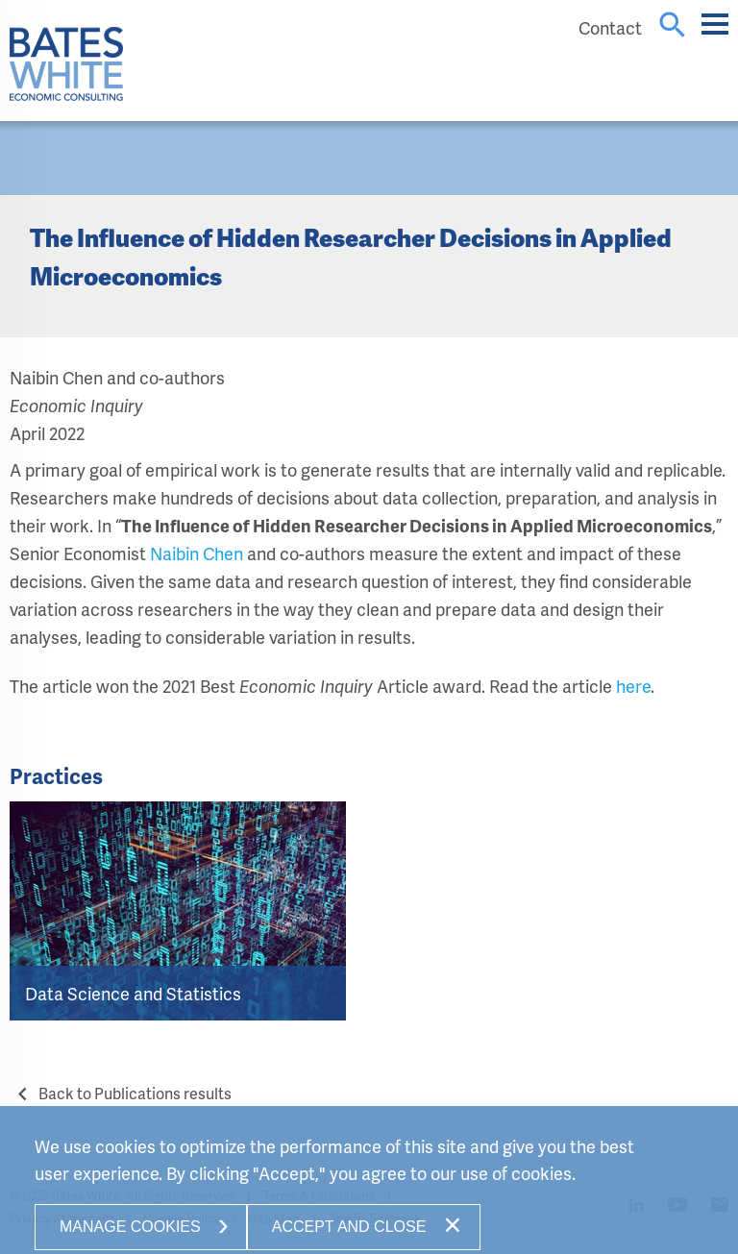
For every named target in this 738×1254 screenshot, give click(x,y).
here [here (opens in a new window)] (633, 686)
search (672, 25)
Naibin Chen (196, 553)
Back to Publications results (121, 1093)
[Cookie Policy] (369, 1184)
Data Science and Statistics (133, 993)
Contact (610, 27)
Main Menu (714, 34)
